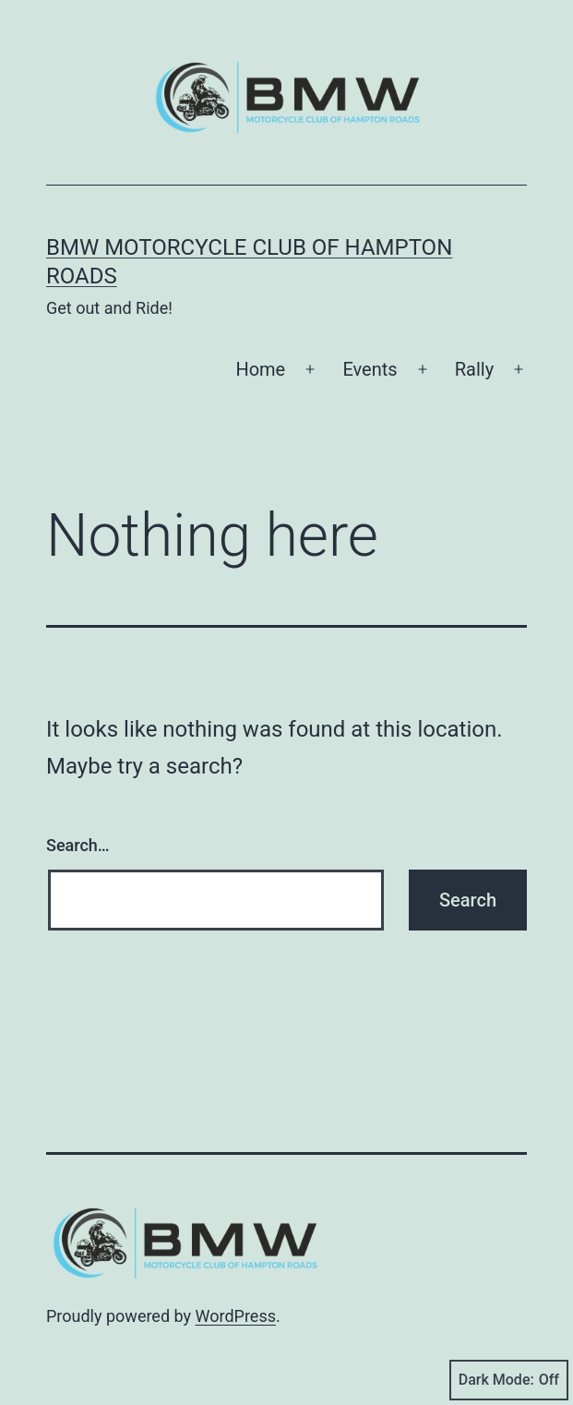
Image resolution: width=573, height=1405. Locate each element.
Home (260, 369)
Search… (78, 845)
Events (369, 369)
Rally (474, 369)
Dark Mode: (509, 1380)
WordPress (236, 1316)
